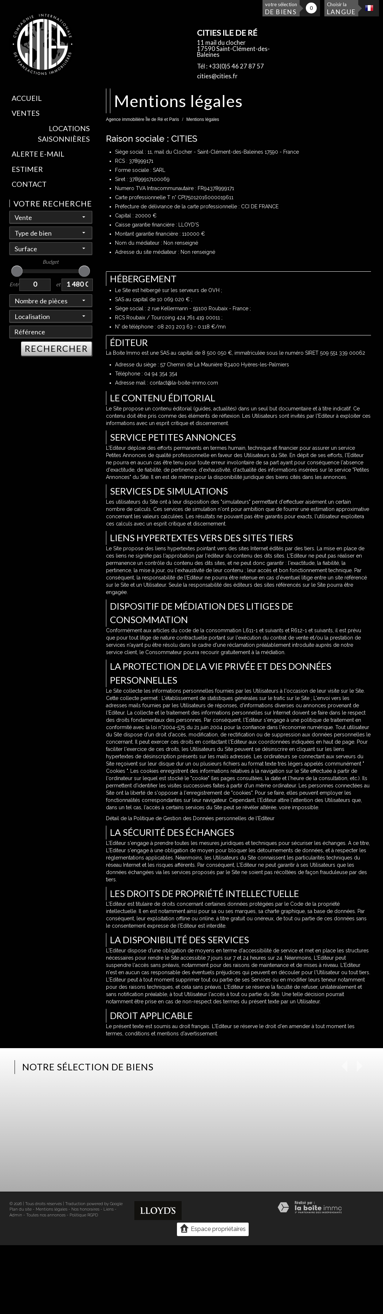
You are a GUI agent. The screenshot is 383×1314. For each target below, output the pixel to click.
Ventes (26, 113)
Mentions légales (51, 1209)
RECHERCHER (56, 348)
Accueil (27, 98)
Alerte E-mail (38, 154)
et (58, 284)
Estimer (27, 169)
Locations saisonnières (64, 133)
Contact (29, 184)
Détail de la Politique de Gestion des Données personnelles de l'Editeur (190, 818)
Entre (14, 284)
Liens (108, 1209)
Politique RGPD (84, 1215)
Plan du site (20, 1209)
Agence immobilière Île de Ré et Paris (142, 119)
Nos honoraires (85, 1209)
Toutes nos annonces (46, 1215)
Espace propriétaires (213, 1228)
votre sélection (281, 8)
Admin (15, 1215)
